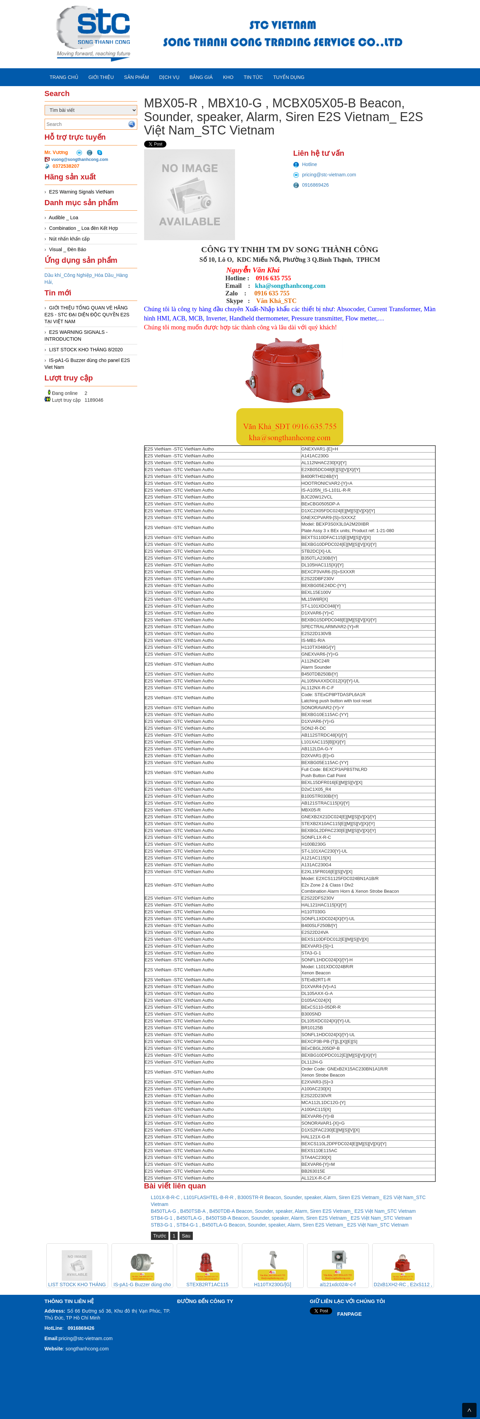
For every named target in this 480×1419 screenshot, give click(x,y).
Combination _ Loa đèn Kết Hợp (83, 228)
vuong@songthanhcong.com (79, 159)
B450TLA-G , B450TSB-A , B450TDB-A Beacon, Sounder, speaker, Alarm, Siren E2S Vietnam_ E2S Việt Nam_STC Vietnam (283, 1211)
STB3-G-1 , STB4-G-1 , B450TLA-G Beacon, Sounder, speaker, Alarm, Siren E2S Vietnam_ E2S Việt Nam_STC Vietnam (280, 1225)
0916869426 (311, 185)
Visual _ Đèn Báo (67, 249)
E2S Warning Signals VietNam (81, 192)
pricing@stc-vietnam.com (324, 174)
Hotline (305, 164)
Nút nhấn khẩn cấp (69, 239)
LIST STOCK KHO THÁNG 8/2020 (86, 349)
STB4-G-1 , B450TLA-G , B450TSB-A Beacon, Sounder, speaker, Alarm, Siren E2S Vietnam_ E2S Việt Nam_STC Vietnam (281, 1218)
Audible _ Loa (63, 217)
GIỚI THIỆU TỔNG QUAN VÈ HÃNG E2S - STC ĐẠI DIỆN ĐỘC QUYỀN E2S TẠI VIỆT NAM (87, 314)
